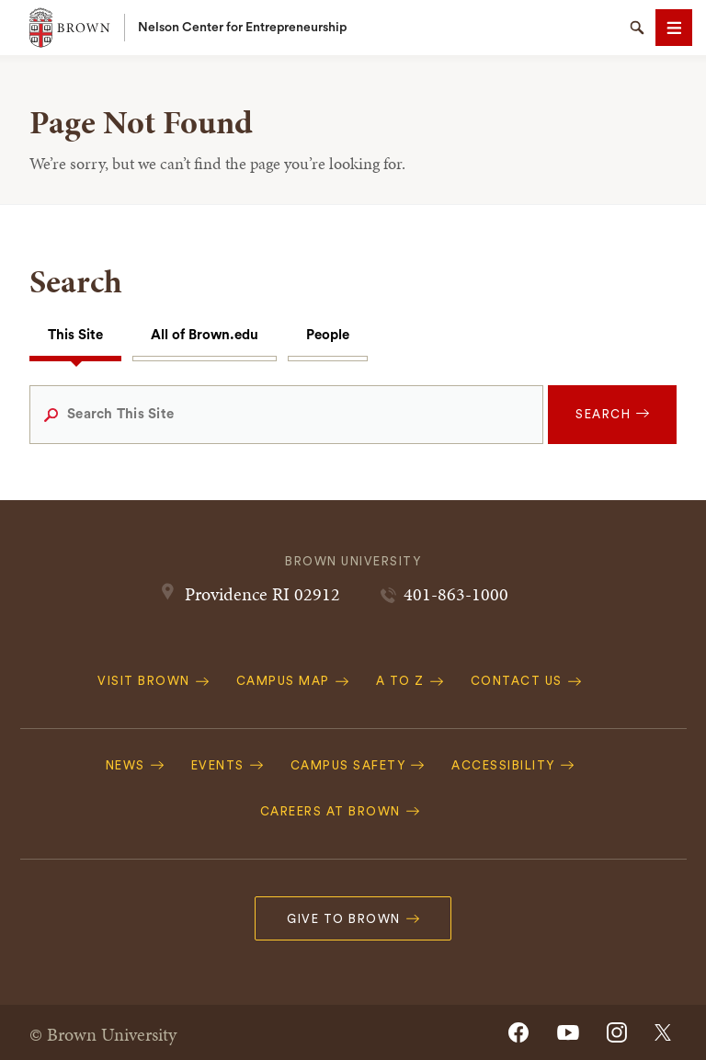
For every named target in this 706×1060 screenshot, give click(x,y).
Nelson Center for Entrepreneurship (242, 27)
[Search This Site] (286, 414)
